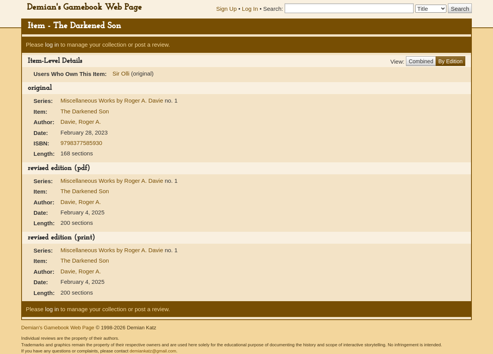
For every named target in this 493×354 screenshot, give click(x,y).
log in (52, 44)
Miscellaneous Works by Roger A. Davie (112, 100)
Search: (273, 8)
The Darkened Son (84, 111)
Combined (421, 61)
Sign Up (226, 8)
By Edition (450, 61)
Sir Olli (120, 73)
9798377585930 (81, 143)
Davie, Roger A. (80, 121)
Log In (250, 8)
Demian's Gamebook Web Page (84, 7)
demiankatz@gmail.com (152, 351)
